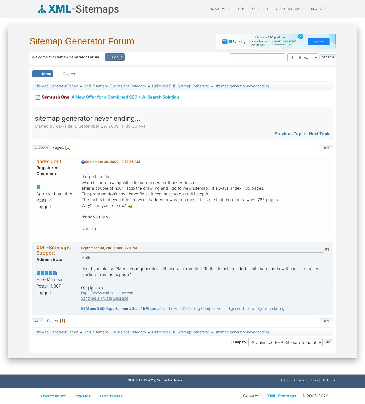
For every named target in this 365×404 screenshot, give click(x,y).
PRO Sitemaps (219, 9)
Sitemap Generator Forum (82, 41)
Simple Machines (169, 380)
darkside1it (48, 161)
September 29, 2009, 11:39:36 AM (112, 162)
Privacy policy (54, 396)
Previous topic (290, 133)
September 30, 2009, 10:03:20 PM (109, 248)
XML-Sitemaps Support (53, 250)
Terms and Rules (305, 380)
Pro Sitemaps (111, 396)
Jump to (238, 342)
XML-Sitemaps (281, 395)
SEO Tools (319, 9)
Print (326, 148)
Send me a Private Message (104, 298)
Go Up (38, 321)
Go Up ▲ (329, 380)
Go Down (41, 148)
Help (285, 380)
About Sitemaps (289, 9)
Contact (83, 396)
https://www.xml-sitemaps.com (108, 293)
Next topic (319, 133)
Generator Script (253, 9)
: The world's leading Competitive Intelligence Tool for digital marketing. (183, 308)
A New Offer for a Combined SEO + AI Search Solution (107, 97)
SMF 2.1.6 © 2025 (141, 380)
